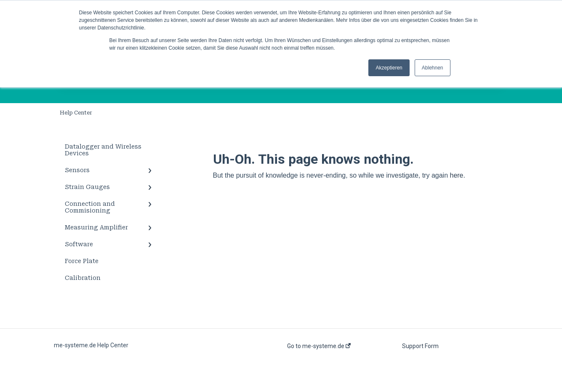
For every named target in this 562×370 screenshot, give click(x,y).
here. (457, 175)
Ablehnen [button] (432, 68)
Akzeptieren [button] (389, 68)
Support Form (420, 346)
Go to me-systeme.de (319, 346)
